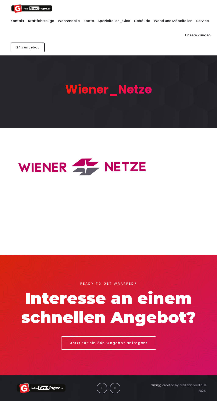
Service (202, 20)
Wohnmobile (69, 20)
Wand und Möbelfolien (173, 20)
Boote (88, 20)
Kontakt (17, 20)
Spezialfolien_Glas (114, 20)
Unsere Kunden (198, 35)
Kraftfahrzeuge (41, 20)
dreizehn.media (190, 385)
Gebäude (142, 20)
